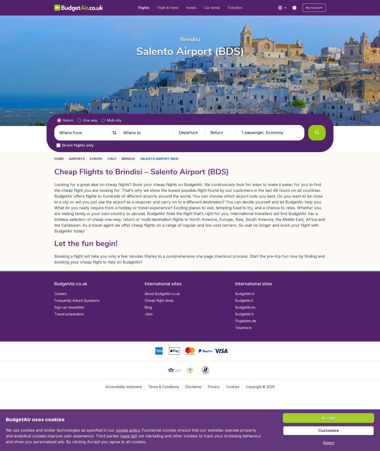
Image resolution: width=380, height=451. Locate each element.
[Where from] (82, 133)
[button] (314, 8)
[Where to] (146, 133)
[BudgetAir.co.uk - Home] (78, 8)
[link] (294, 7)
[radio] (65, 120)
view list (129, 436)
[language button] (282, 7)
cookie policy (128, 430)
